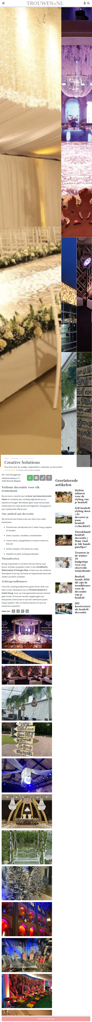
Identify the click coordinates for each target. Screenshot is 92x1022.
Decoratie (15, 458)
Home (6, 458)
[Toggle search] (88, 3)
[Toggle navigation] (3, 3)
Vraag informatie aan (46, 1019)
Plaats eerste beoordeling (28, 470)
